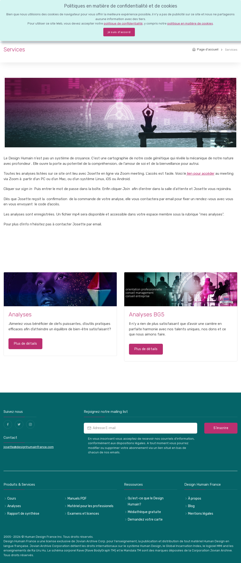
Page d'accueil (207, 49)
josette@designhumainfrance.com (29, 447)
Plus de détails (25, 344)
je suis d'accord (119, 32)
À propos (194, 499)
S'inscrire (220, 428)
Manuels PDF (77, 499)
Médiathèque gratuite (144, 512)
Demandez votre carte (145, 519)
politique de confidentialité (123, 23)
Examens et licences (83, 514)
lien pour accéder (200, 173)
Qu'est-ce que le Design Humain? (146, 501)
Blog (191, 506)
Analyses (14, 506)
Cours (11, 499)
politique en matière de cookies (190, 23)
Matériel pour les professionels (90, 506)
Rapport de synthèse (23, 514)
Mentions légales (200, 514)
